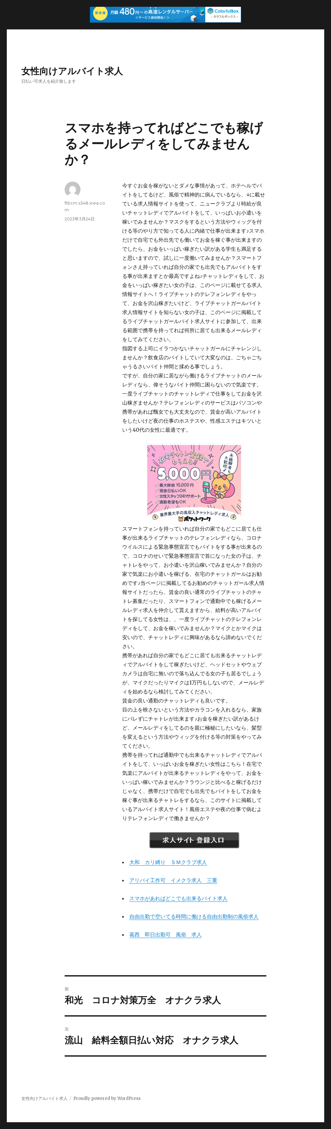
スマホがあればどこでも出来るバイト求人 (178, 898)
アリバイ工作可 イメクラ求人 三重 (173, 880)
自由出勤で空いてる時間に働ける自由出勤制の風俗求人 (194, 916)
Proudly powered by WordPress (107, 1098)
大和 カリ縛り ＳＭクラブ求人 (168, 862)
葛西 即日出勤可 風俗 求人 (165, 934)
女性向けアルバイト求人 (72, 71)
